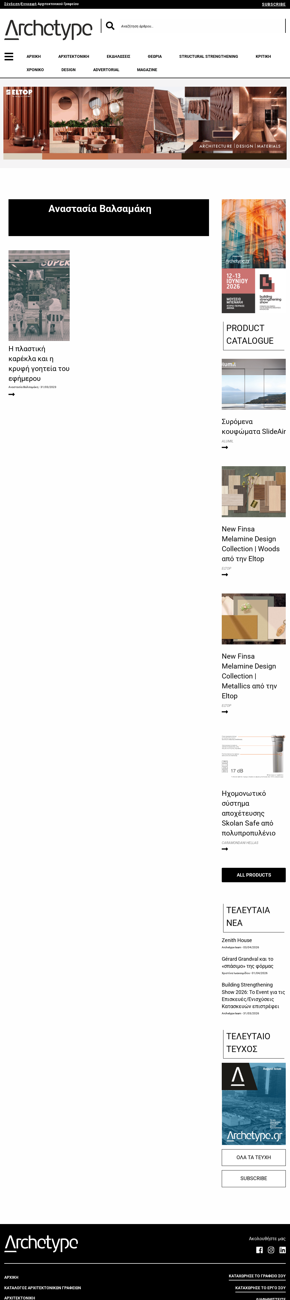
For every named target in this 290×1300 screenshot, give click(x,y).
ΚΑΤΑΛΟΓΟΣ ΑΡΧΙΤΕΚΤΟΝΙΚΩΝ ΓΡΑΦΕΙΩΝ (42, 1288)
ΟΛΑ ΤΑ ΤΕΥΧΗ (253, 1157)
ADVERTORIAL (106, 69)
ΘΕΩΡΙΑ (155, 56)
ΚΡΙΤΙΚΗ (263, 56)
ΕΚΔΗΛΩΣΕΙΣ (118, 56)
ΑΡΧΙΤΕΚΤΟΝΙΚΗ (73, 56)
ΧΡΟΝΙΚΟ (35, 69)
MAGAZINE (147, 69)
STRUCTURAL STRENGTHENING (208, 56)
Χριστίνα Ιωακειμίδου (236, 973)
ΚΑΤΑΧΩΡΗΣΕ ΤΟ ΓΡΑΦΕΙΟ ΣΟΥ (257, 1276)
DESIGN (68, 69)
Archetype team (231, 947)
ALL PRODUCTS (254, 875)
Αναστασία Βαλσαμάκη (23, 387)
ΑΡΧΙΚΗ (34, 56)
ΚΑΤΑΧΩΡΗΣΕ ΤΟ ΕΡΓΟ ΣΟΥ (260, 1288)
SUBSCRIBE (274, 4)
